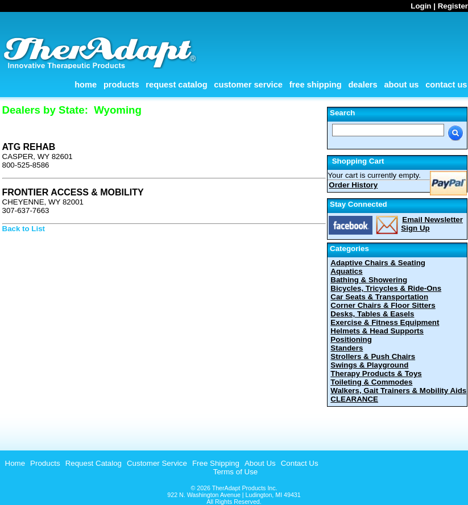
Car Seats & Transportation (379, 297)
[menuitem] (14, 463)
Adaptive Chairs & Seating (377, 262)
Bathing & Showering (368, 280)
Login (421, 6)
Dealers (362, 84)
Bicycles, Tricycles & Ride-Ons (385, 288)
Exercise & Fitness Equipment (384, 322)
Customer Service (248, 84)
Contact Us (446, 84)
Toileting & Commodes (371, 382)
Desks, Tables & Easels (372, 314)
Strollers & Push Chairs (372, 356)
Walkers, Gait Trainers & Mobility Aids (398, 390)
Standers (346, 348)
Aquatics (346, 271)
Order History (353, 185)
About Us (401, 84)
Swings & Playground (369, 365)
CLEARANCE (354, 399)
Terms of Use (235, 472)
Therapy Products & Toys (375, 373)
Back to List (23, 228)
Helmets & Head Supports (377, 331)
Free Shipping (315, 84)
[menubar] (160, 463)
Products (121, 84)
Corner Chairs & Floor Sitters (382, 305)
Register (453, 6)
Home (85, 84)
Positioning (351, 339)
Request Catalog (176, 84)
